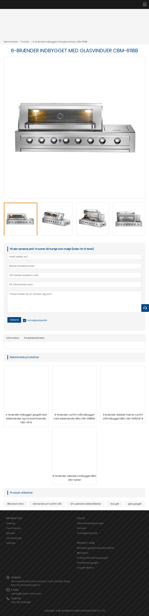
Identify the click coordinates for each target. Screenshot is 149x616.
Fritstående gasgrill (87, 562)
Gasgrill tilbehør (85, 567)
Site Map (10, 543)
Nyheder (10, 533)
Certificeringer (14, 538)
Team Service (13, 528)
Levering (10, 523)
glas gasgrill (134, 503)
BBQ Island (82, 552)
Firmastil (81, 528)
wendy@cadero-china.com (26, 593)
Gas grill (114, 503)
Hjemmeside (11, 41)
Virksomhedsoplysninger (90, 523)
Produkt (25, 41)
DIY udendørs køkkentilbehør (85, 503)
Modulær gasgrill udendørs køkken (95, 547)
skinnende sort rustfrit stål (47, 503)
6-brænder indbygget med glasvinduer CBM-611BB (60, 41)
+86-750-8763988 (21, 602)
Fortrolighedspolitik (37, 320)
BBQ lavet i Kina (15, 503)
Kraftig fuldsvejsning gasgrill (92, 557)
